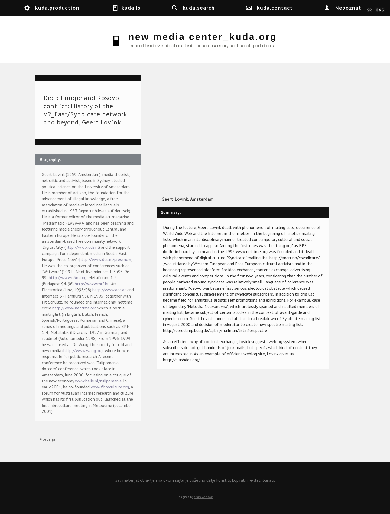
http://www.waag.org (83, 350)
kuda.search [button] (199, 7)
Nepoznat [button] (348, 7)
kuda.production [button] (57, 7)
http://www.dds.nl (82, 247)
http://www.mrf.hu (92, 283)
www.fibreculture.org (110, 387)
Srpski (369, 10)
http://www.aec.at (109, 289)
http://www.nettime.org (74, 308)
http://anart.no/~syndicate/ (294, 257)
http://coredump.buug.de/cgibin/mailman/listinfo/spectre (215, 330)
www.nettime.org (252, 251)
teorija (48, 439)
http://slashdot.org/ (181, 359)
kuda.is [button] (131, 7)
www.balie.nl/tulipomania (98, 381)
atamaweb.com (203, 497)
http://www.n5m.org (67, 277)
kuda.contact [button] (275, 7)
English (380, 10)
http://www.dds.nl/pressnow (105, 259)
